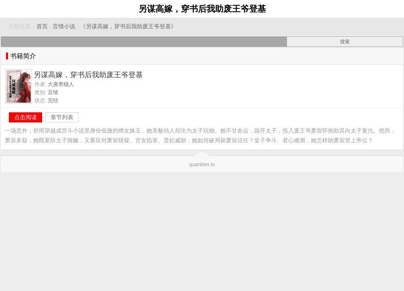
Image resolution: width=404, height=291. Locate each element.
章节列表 (62, 117)
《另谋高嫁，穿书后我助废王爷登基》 (128, 26)
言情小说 (64, 26)
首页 (42, 26)
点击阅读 (25, 117)
